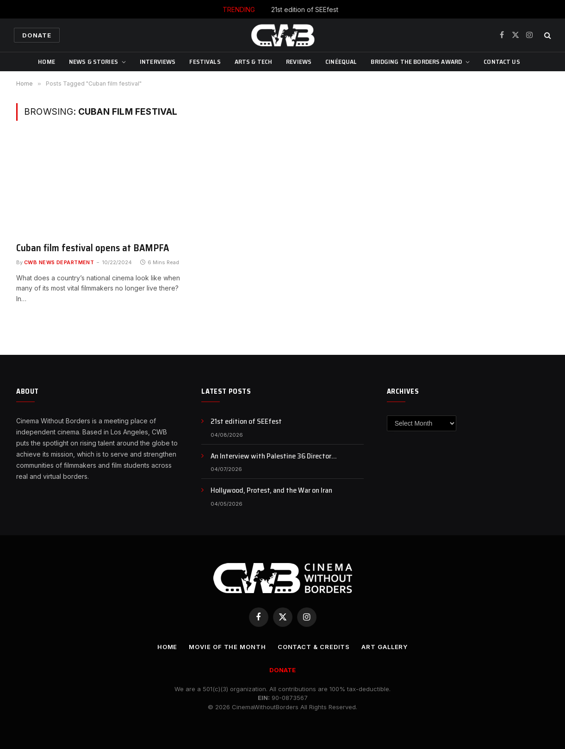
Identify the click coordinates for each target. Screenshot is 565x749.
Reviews (298, 61)
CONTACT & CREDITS (314, 646)
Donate (36, 35)
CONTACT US (502, 61)
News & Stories (93, 61)
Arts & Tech (254, 61)
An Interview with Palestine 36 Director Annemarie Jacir (271, 456)
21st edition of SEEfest (304, 9)
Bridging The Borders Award (416, 61)
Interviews (157, 61)
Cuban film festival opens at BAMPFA (92, 248)
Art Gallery (384, 646)
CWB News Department (59, 262)
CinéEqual (341, 61)
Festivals (204, 61)
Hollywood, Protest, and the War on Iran (271, 490)
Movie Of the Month (227, 646)
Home (46, 61)
